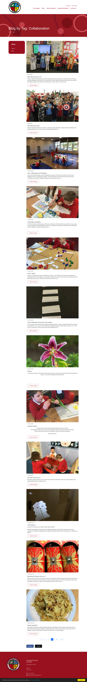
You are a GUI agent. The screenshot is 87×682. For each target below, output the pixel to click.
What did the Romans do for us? (36, 576)
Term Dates (74, 5)
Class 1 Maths (31, 273)
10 (61, 639)
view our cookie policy (35, 680)
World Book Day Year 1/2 (34, 77)
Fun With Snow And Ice (33, 477)
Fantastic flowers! (32, 426)
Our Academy (36, 8)
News (43, 8)
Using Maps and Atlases (34, 222)
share (30, 646)
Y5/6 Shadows (31, 525)
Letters (13, 48)
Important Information (63, 8)
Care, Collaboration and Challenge (37, 173)
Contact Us (68, 5)
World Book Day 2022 (33, 125)
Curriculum (73, 8)
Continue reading (33, 85)
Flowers (29, 371)
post (38, 646)
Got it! (81, 680)
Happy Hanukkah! (32, 625)
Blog (13, 32)
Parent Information (51, 8)
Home (10, 32)
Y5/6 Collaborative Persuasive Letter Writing (39, 322)
